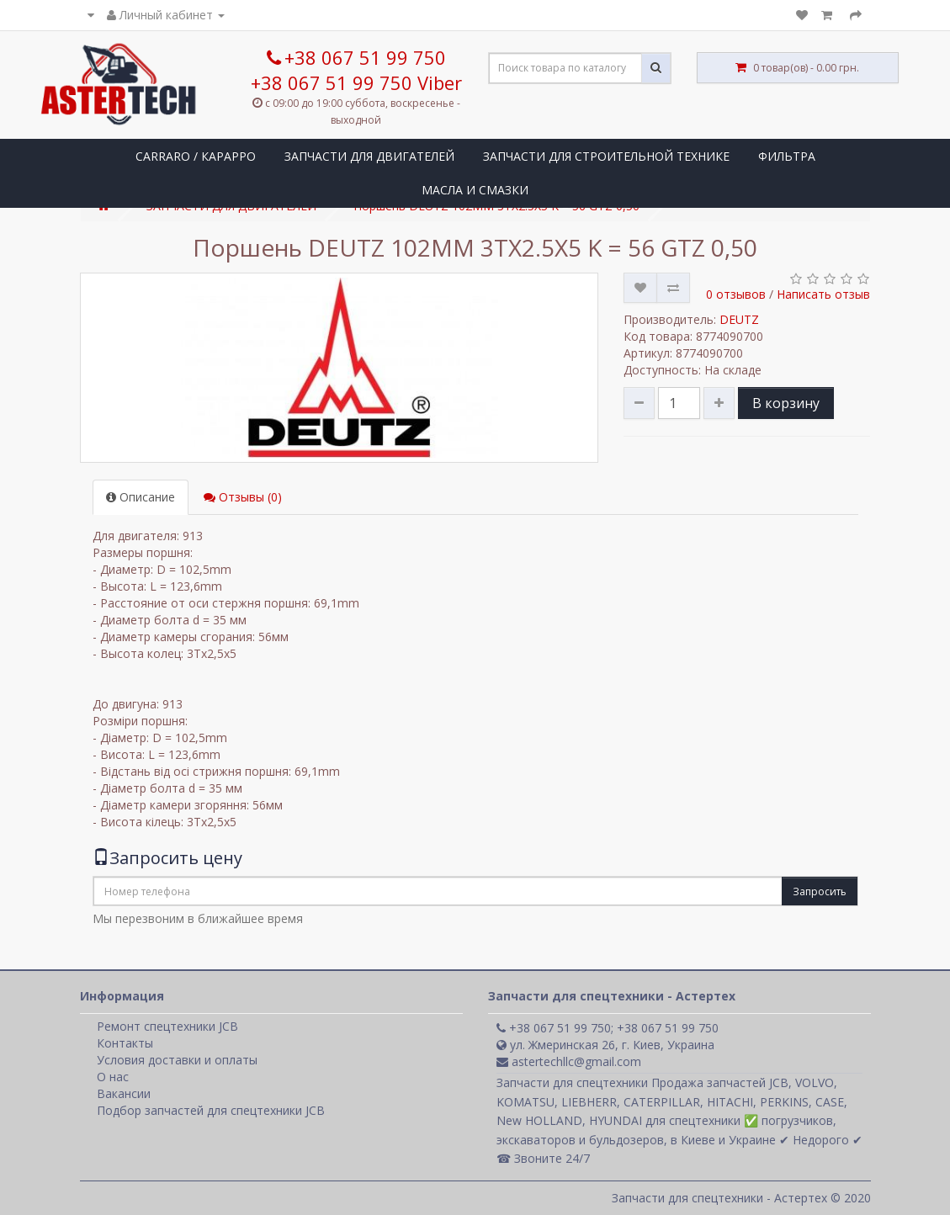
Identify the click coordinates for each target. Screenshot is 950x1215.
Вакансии (124, 1093)
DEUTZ (739, 319)
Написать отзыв (823, 294)
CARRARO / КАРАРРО (195, 156)
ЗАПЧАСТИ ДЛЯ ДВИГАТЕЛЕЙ (369, 156)
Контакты (125, 1043)
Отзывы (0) (243, 497)
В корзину (786, 403)
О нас (113, 1077)
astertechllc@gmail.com (568, 1061)
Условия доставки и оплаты (177, 1060)
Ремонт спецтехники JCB (167, 1026)
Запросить (820, 891)
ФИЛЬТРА (786, 156)
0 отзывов (736, 294)
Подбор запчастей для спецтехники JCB (211, 1110)
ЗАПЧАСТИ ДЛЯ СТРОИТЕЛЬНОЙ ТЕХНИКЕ (606, 156)
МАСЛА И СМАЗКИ (475, 190)
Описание (140, 497)
